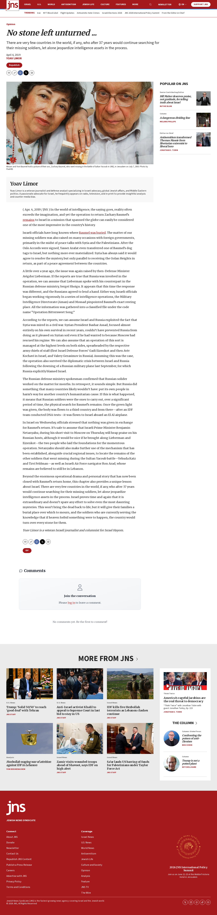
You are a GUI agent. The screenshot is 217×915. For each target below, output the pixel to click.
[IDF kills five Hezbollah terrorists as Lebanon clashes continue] (130, 683)
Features (121, 4)
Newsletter (164, 4)
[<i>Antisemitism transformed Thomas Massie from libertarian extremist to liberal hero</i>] (203, 139)
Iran (39, 13)
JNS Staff (11, 714)
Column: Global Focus (191, 731)
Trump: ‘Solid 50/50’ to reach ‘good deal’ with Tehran (26, 708)
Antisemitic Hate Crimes (88, 13)
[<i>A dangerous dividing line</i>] (203, 120)
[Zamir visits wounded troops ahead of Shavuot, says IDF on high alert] (80, 738)
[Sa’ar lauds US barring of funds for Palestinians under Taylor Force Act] (130, 738)
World (51, 4)
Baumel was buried (92, 232)
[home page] (12, 5)
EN (183, 4)
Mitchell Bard (189, 767)
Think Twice (169, 693)
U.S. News (10, 703)
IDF (27, 550)
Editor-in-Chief (166, 133)
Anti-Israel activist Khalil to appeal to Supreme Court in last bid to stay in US (78, 710)
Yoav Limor (14, 58)
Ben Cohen (187, 745)
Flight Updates (67, 13)
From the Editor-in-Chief (173, 13)
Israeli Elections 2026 (112, 13)
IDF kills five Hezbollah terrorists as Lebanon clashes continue (127, 710)
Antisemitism (68, 4)
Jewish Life (88, 4)
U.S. (39, 4)
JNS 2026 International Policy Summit (142, 13)
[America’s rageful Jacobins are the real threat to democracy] (185, 681)
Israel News (112, 703)
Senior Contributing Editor (172, 92)
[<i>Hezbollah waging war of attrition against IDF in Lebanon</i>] (29, 738)
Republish (14, 65)
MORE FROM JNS (108, 658)
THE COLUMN (185, 723)
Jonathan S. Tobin (169, 150)
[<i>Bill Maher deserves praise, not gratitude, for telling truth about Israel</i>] (203, 98)
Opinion (10, 24)
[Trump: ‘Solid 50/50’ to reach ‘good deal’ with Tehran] (29, 683)
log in (71, 602)
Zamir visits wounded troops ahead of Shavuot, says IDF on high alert (77, 765)
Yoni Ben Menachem (15, 769)
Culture (105, 4)
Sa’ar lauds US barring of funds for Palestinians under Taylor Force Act (128, 765)
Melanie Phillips (168, 121)
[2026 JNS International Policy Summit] (188, 846)
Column (163, 113)
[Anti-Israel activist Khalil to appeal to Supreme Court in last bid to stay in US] (80, 683)
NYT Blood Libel (50, 13)
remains (28, 219)
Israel (27, 4)
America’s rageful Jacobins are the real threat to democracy (184, 699)
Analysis (10, 757)
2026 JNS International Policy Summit (188, 869)
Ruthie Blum (166, 106)
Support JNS (201, 4)
